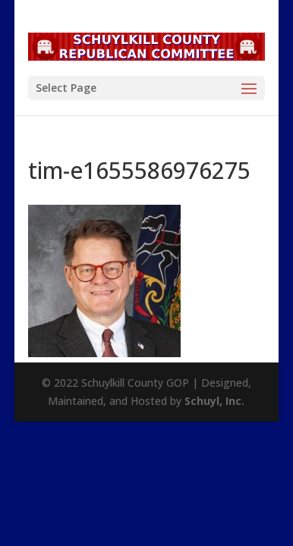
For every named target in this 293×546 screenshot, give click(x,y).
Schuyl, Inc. (214, 401)
